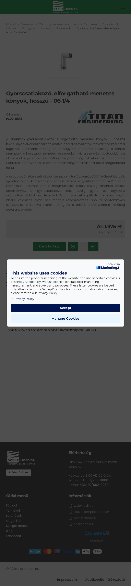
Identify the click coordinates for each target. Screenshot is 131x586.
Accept (65, 308)
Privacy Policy (22, 299)
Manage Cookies (65, 318)
